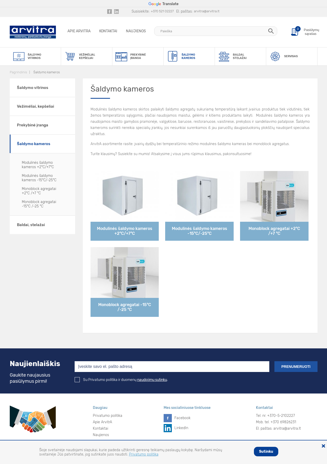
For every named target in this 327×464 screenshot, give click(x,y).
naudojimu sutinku (152, 380)
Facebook (182, 418)
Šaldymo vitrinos (32, 87)
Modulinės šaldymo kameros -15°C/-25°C (39, 178)
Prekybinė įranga (32, 125)
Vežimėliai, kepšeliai (35, 106)
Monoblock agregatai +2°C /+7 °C (39, 191)
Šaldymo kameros (46, 72)
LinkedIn (181, 428)
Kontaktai (108, 31)
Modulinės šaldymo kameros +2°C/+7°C (38, 164)
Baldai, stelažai (31, 225)
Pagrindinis (18, 72)
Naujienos (136, 31)
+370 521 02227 (162, 11)
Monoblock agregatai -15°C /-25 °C (39, 204)
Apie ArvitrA (79, 31)
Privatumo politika (107, 415)
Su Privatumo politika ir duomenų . (121, 380)
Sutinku (266, 451)
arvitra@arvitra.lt (207, 11)
